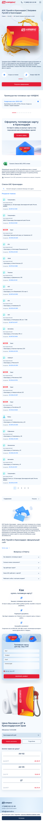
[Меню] (40, 2)
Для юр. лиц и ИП (9, 671)
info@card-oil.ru (8, 811)
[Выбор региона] (21, 735)
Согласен (21, 818)
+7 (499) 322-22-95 (9, 806)
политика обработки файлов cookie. (30, 814)
